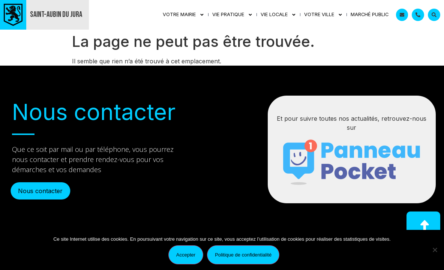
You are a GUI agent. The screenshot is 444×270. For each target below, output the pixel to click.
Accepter (185, 255)
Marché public (369, 14)
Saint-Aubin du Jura (56, 14)
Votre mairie (183, 15)
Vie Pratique (232, 15)
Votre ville (323, 15)
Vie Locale (278, 15)
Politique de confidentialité (243, 255)
